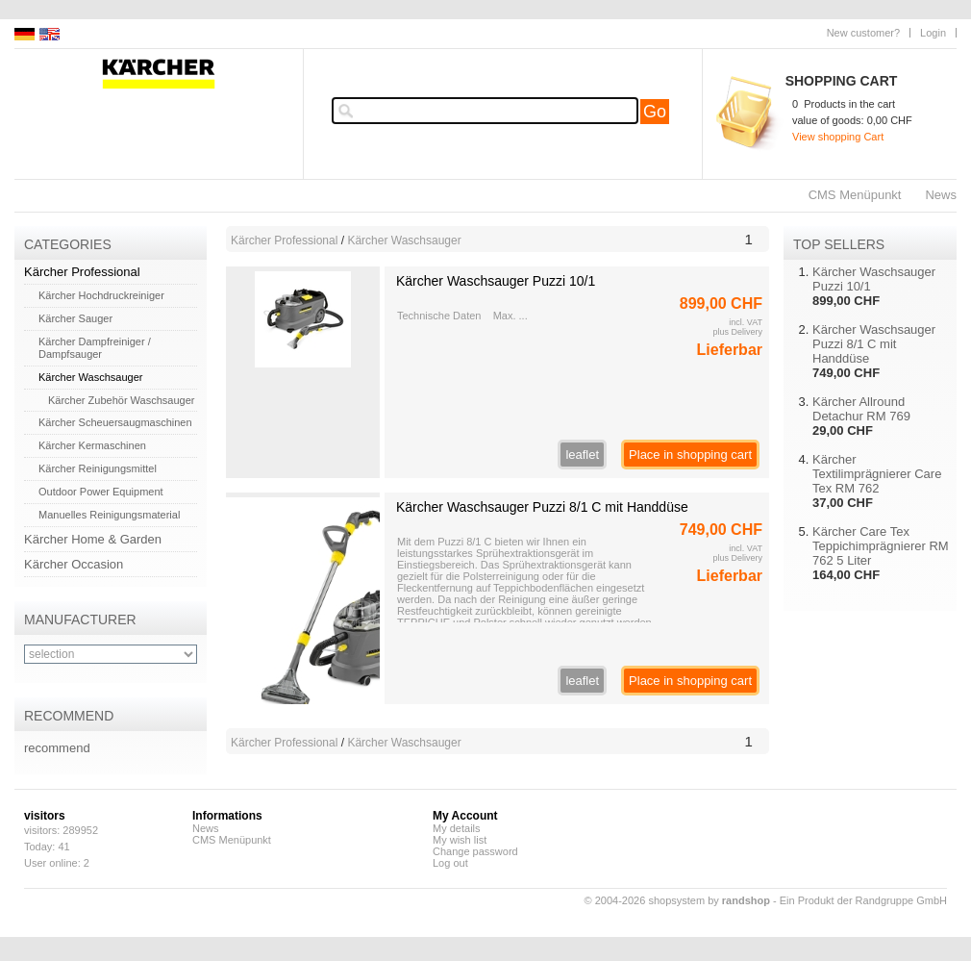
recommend (57, 748)
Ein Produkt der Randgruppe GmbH (863, 900)
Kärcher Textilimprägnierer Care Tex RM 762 (876, 473)
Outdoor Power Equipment (100, 491)
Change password (475, 851)
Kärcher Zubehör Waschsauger (121, 400)
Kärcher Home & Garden (93, 539)
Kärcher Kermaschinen (92, 445)
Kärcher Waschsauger (90, 377)
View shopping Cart (838, 136)
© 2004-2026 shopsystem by (677, 900)
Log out (450, 863)
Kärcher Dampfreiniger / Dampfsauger (94, 348)
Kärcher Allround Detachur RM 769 (861, 408)
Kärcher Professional (82, 272)
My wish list (459, 840)
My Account (465, 815)
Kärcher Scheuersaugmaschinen (115, 422)
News (941, 195)
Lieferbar (729, 349)
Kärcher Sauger (75, 318)
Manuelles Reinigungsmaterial (109, 514)
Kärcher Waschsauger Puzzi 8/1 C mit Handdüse (542, 507)
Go (654, 111)
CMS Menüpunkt (855, 195)
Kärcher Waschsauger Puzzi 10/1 (495, 281)
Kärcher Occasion (73, 564)
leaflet (582, 454)
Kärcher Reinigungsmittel (97, 468)
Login (933, 32)
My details (457, 828)
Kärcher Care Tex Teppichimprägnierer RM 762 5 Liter (880, 546)
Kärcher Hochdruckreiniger (101, 295)
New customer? (863, 32)
